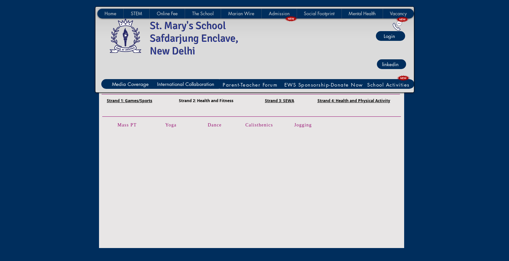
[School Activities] (389, 84)
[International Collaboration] (186, 84)
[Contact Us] (397, 25)
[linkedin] (391, 64)
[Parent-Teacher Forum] (251, 84)
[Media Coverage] (131, 84)
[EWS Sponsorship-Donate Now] (324, 84)
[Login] (390, 36)
